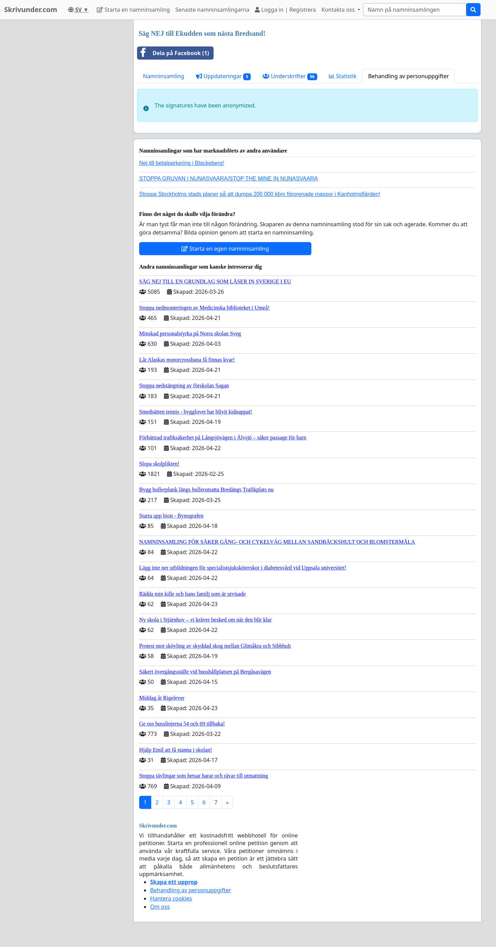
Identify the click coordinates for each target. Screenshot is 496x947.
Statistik (342, 76)
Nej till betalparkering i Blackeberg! (181, 163)
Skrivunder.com (30, 9)
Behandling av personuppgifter (408, 76)
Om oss (160, 906)
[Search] (414, 9)
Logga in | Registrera (285, 9)
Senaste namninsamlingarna (212, 9)
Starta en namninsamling (133, 9)
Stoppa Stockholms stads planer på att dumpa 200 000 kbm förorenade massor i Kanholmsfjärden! (259, 194)
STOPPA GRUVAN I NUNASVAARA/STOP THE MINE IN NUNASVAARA (228, 178)
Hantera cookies (171, 898)
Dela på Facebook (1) (173, 53)
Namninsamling (163, 76)
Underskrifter (289, 76)
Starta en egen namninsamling (225, 248)
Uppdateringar (223, 76)
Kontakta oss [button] (338, 9)
